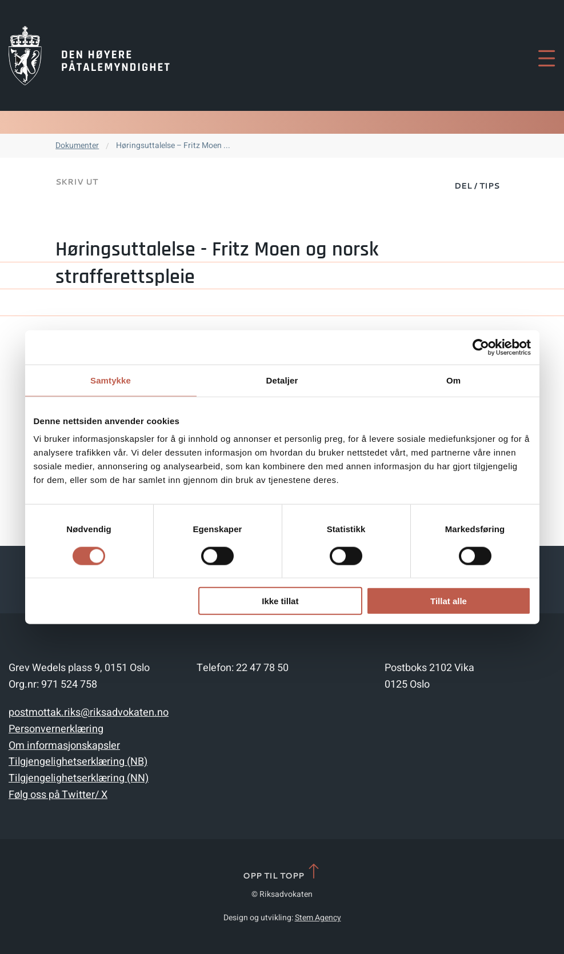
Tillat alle (448, 601)
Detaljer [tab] (282, 380)
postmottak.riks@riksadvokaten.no (89, 712)
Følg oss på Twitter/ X (58, 795)
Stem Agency (318, 918)
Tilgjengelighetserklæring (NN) (79, 778)
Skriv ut (76, 181)
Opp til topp (282, 872)
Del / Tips (476, 185)
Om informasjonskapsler (64, 745)
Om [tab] (453, 380)
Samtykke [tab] (110, 380)
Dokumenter (77, 145)
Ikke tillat (280, 601)
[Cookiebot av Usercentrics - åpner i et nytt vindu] (481, 347)
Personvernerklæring (56, 729)
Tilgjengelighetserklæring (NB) (78, 761)
